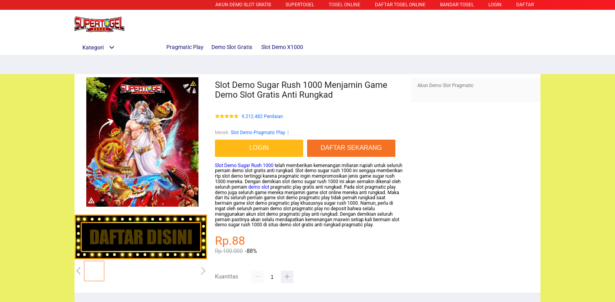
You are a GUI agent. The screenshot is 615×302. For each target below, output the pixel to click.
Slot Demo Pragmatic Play (258, 132)
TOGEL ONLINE (344, 4)
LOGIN (495, 4)
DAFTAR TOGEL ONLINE (400, 4)
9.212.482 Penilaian (262, 116)
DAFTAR (525, 4)
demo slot (258, 187)
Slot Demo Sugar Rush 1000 (244, 165)
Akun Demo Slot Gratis (243, 4)
